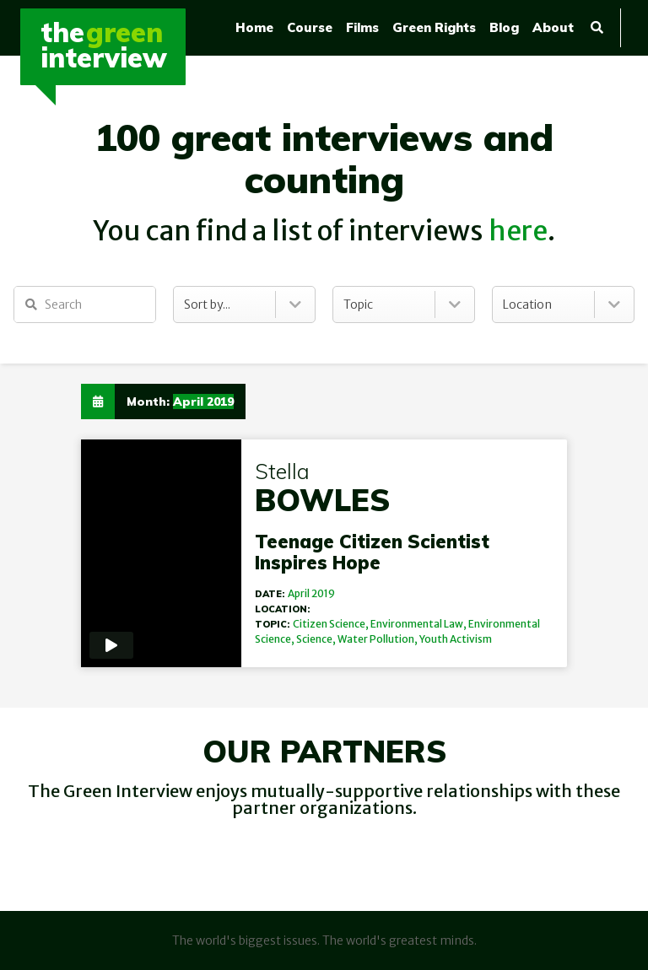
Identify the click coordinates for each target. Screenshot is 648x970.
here (518, 231)
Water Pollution (376, 639)
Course (309, 27)
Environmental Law (416, 623)
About (553, 27)
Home (254, 27)
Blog (504, 27)
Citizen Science (329, 623)
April (299, 593)
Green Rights (434, 27)
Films (362, 27)
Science (314, 639)
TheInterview (103, 44)
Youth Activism (455, 639)
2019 (323, 593)
